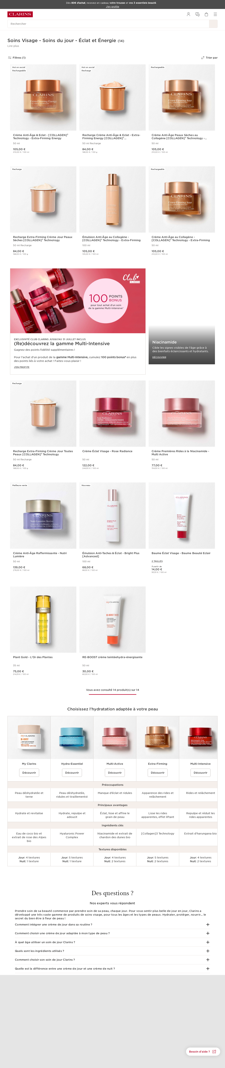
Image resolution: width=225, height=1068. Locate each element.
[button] (13, 46)
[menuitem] (188, 14)
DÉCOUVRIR (159, 357)
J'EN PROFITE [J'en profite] (21, 367)
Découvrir (29, 772)
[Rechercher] (108, 24)
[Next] (213, 873)
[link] (78, 321)
